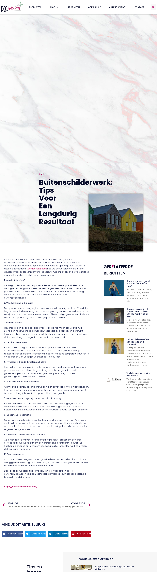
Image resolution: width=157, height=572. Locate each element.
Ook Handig (94, 7)
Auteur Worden (118, 7)
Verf (42, 174)
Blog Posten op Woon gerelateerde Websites (114, 568)
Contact (139, 7)
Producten (35, 7)
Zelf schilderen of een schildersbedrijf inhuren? (138, 342)
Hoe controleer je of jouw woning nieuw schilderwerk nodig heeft (137, 313)
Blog (54, 7)
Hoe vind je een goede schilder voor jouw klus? (138, 284)
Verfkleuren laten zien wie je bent (138, 374)
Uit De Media (73, 7)
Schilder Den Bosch (37, 268)
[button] (153, 7)
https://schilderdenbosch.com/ (20, 486)
